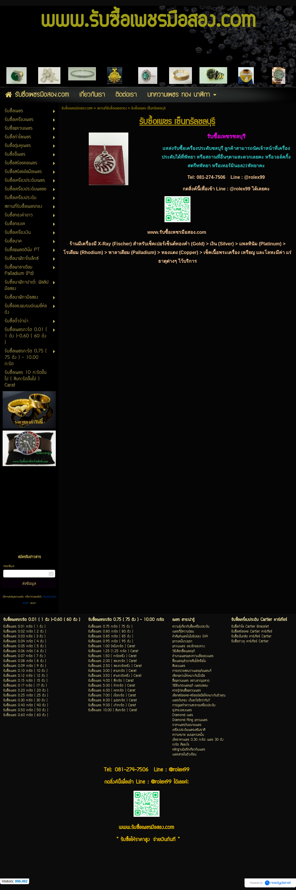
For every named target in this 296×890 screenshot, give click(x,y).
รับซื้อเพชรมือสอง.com (77, 108)
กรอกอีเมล (8, 566)
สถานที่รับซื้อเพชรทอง (112, 108)
